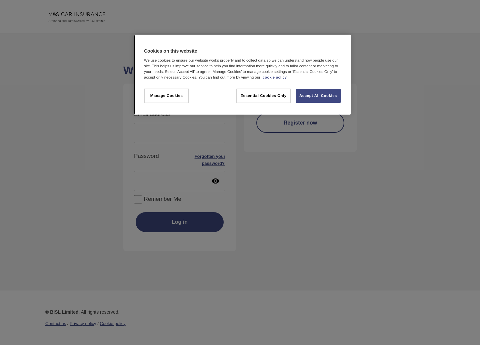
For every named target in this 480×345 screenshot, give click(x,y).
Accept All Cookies (318, 96)
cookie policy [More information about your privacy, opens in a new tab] (275, 77)
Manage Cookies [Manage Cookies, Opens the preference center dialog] (166, 96)
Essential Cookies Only (263, 96)
